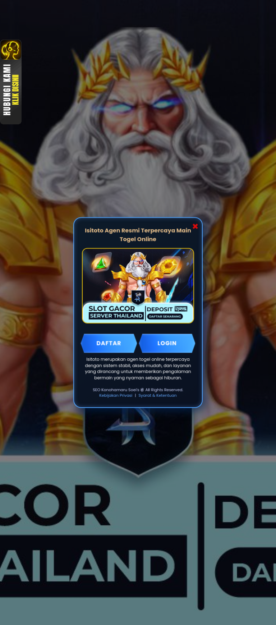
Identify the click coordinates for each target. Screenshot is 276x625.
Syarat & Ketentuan (157, 395)
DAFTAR (109, 343)
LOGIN (167, 343)
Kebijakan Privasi (115, 395)
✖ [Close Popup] (195, 226)
